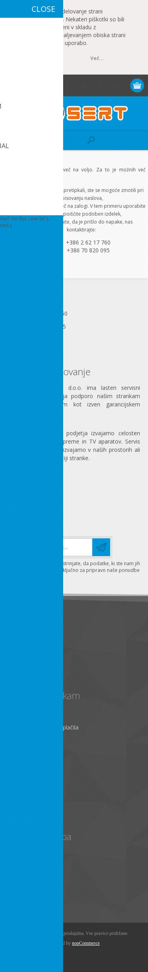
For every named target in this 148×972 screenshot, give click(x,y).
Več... (97, 58)
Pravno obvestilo (32, 637)
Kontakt (21, 714)
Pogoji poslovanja (34, 663)
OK (41, 58)
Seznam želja (28, 817)
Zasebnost (24, 650)
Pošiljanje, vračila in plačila (45, 727)
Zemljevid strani (31, 740)
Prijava (107, 85)
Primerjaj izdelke (32, 881)
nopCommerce (86, 943)
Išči (15, 894)
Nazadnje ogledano (36, 868)
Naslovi (20, 791)
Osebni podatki (30, 778)
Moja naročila (28, 804)
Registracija (92, 85)
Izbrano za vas (29, 855)
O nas (18, 676)
